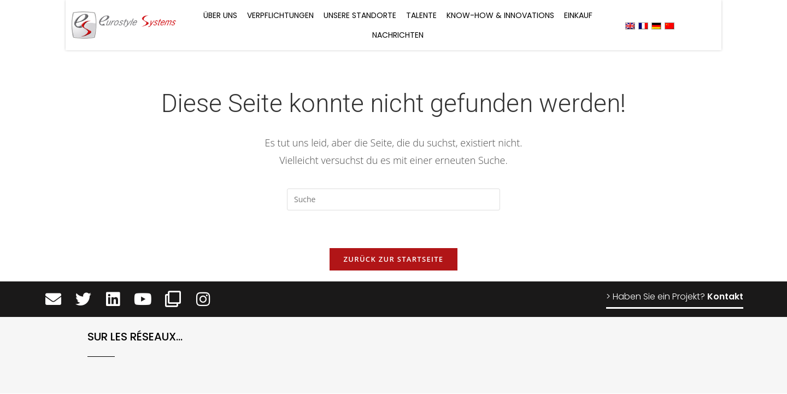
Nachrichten (398, 35)
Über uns (220, 15)
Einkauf (578, 15)
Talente (421, 15)
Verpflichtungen (280, 15)
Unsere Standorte (360, 15)
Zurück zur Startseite (394, 259)
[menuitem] (630, 25)
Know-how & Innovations (500, 15)
